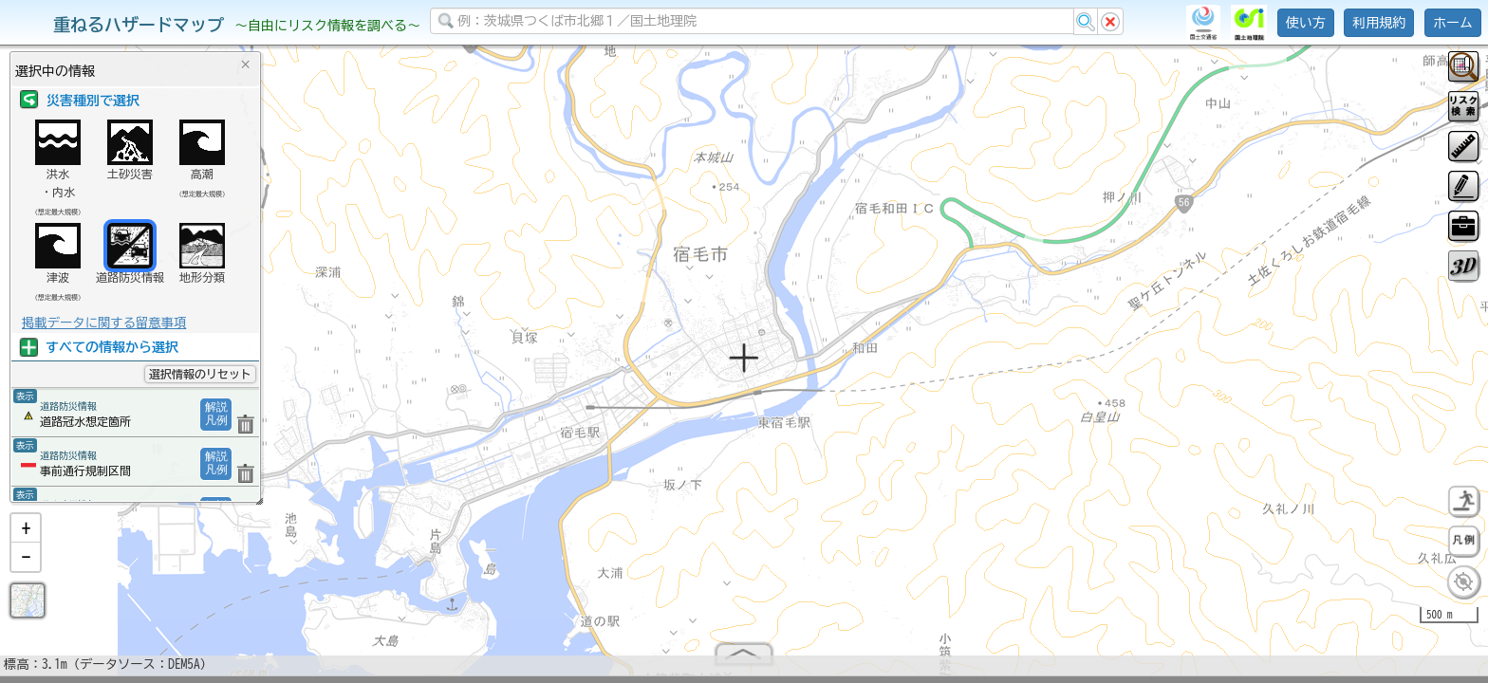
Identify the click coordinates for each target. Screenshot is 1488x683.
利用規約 (1378, 22)
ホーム (1453, 22)
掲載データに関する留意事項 (104, 322)
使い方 (1306, 22)
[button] (25, 536)
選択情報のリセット (200, 373)
